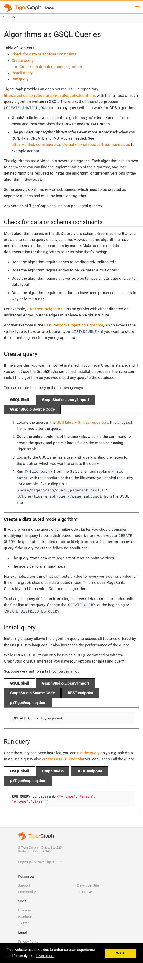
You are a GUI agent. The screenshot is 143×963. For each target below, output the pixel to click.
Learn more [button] (45, 956)
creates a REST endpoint (63, 759)
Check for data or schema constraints (44, 54)
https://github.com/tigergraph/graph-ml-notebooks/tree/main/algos (71, 144)
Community (27, 892)
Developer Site (88, 885)
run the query (88, 753)
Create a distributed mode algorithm (50, 66)
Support (24, 885)
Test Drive (84, 892)
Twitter (23, 923)
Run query (20, 79)
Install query (22, 72)
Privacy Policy (28, 941)
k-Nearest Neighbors (44, 309)
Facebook (25, 916)
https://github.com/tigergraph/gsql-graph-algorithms (50, 95)
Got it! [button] (120, 953)
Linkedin (24, 910)
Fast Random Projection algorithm (73, 325)
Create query (22, 60)
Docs (49, 7)
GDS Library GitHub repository (82, 422)
